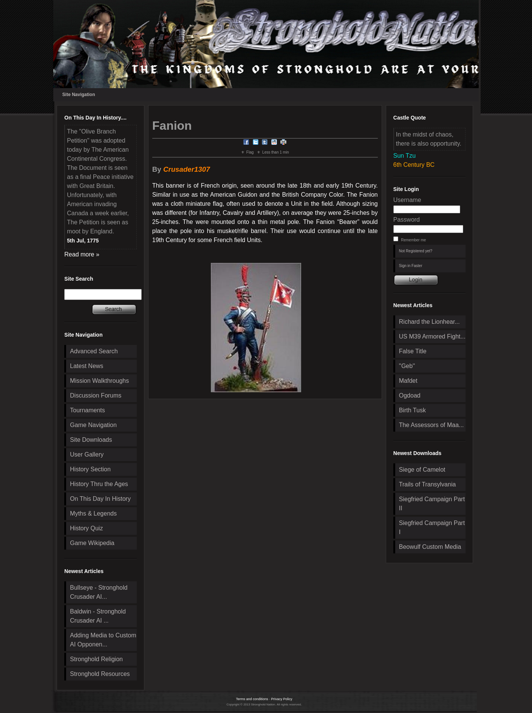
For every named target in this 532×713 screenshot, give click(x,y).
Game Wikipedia (92, 543)
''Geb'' (407, 366)
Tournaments (87, 410)
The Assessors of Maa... (431, 425)
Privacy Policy (281, 699)
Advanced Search (94, 351)
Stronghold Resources (100, 674)
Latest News (86, 366)
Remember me (413, 240)
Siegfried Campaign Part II (432, 503)
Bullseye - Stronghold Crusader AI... (98, 592)
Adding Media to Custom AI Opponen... (103, 640)
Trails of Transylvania (427, 484)
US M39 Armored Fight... (432, 336)
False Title (413, 351)
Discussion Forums (95, 395)
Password (406, 219)
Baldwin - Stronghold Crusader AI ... (98, 616)
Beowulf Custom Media (430, 547)
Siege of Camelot (422, 469)
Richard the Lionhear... (429, 321)
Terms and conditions (252, 699)
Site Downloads (91, 439)
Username (407, 200)
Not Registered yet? (415, 251)
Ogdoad (410, 395)
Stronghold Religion (96, 659)
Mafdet (408, 380)
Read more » (81, 254)
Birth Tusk (412, 410)
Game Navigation (93, 425)
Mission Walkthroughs (99, 380)
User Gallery (87, 454)
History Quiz (86, 528)
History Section (90, 469)
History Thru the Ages (99, 484)
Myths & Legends (93, 513)
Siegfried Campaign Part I (432, 527)
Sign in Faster (410, 266)
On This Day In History (100, 499)
